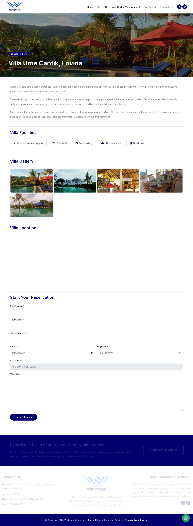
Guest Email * (17, 319)
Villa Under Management (126, 7)
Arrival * (14, 346)
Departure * (103, 346)
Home (90, 7)
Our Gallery (150, 7)
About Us (102, 7)
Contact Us (166, 7)
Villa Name (15, 360)
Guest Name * (17, 306)
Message (15, 374)
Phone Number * (18, 333)
